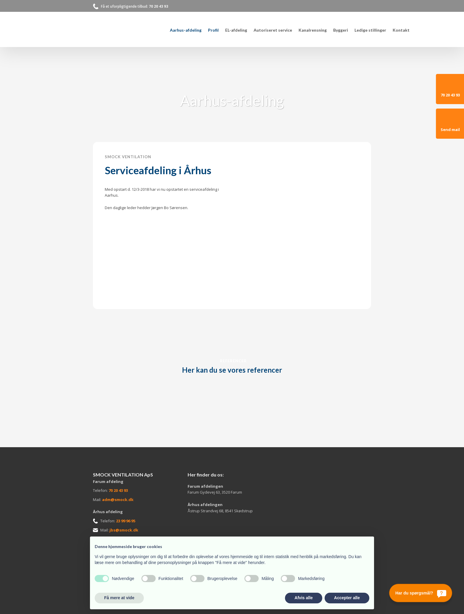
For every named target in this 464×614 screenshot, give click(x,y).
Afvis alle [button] (303, 597)
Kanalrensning (313, 30)
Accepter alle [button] (347, 597)
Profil (213, 30)
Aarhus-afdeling (186, 30)
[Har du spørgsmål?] (420, 593)
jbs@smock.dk (123, 530)
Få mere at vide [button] (119, 597)
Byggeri (340, 30)
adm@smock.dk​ (117, 499)
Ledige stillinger (370, 30)
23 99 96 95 (125, 520)
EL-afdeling (236, 30)
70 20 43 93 (158, 6)
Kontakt (401, 30)
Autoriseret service (273, 30)
